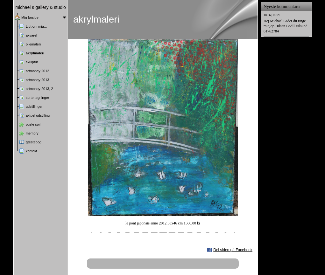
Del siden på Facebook (232, 250)
